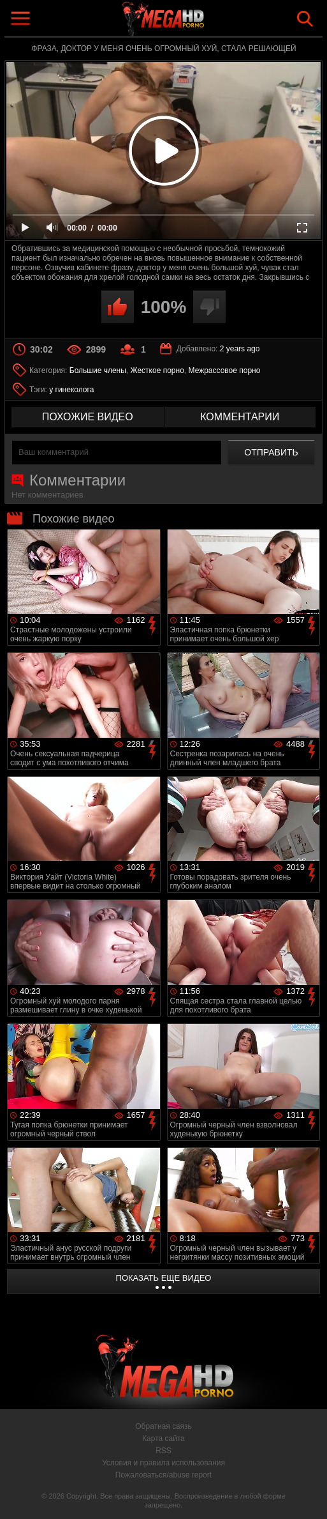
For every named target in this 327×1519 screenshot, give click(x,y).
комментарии (239, 416)
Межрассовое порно (225, 370)
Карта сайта (163, 1438)
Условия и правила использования (163, 1462)
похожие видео (87, 416)
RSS (163, 1450)
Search (305, 19)
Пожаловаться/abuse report (163, 1474)
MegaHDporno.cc (193, 21)
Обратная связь (163, 1426)
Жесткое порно (157, 370)
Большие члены (97, 370)
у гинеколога (71, 389)
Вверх (308, 1495)
